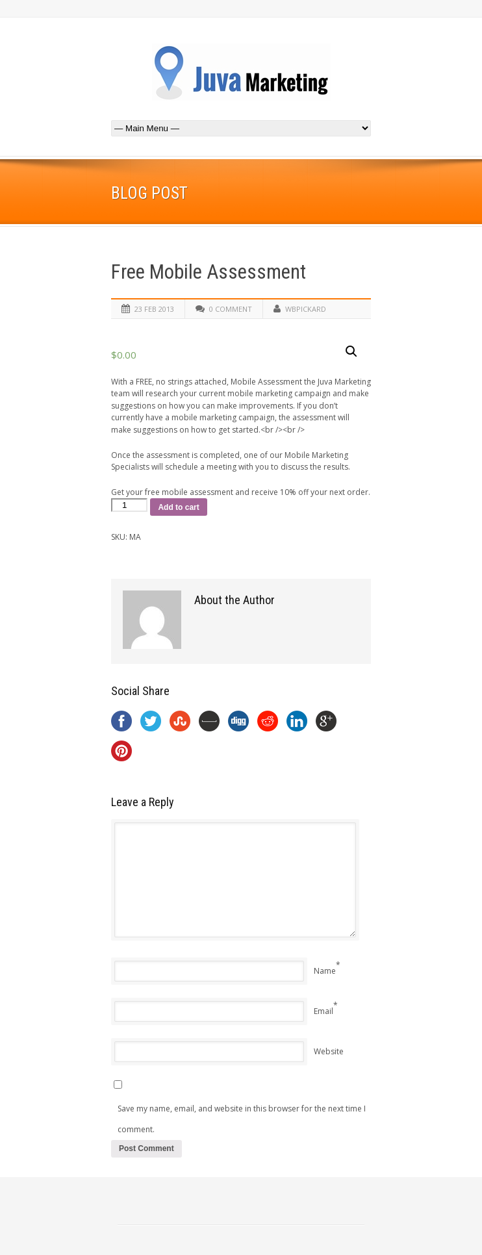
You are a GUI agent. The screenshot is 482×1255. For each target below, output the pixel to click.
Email (323, 1011)
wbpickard (305, 309)
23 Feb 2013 (154, 309)
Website (329, 1051)
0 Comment (230, 309)
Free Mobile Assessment (208, 272)
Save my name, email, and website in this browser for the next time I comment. (242, 1119)
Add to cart (178, 507)
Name (325, 970)
